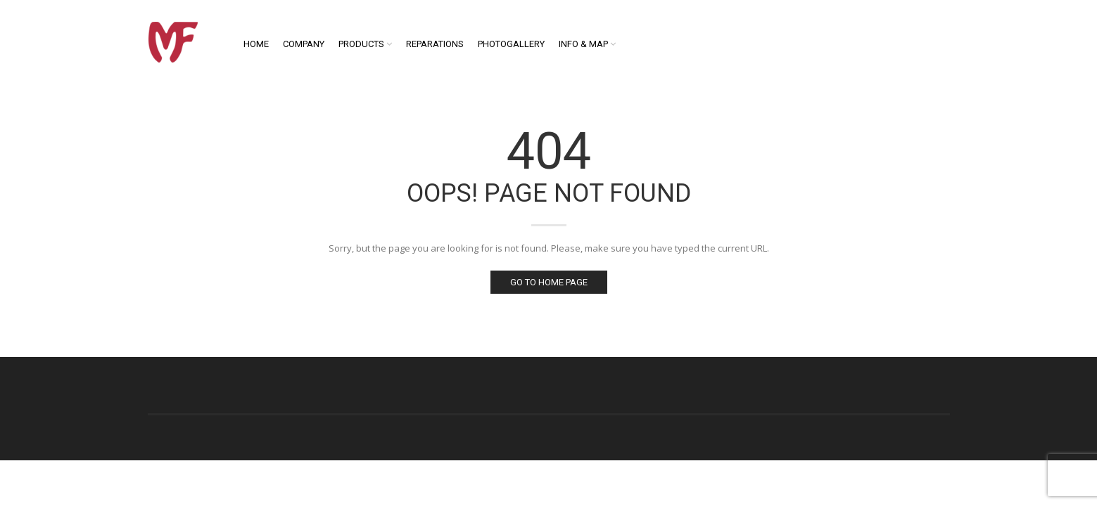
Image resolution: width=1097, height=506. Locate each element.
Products (361, 44)
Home (256, 44)
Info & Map (583, 44)
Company (303, 44)
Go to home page (549, 282)
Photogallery (511, 44)
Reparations (435, 44)
